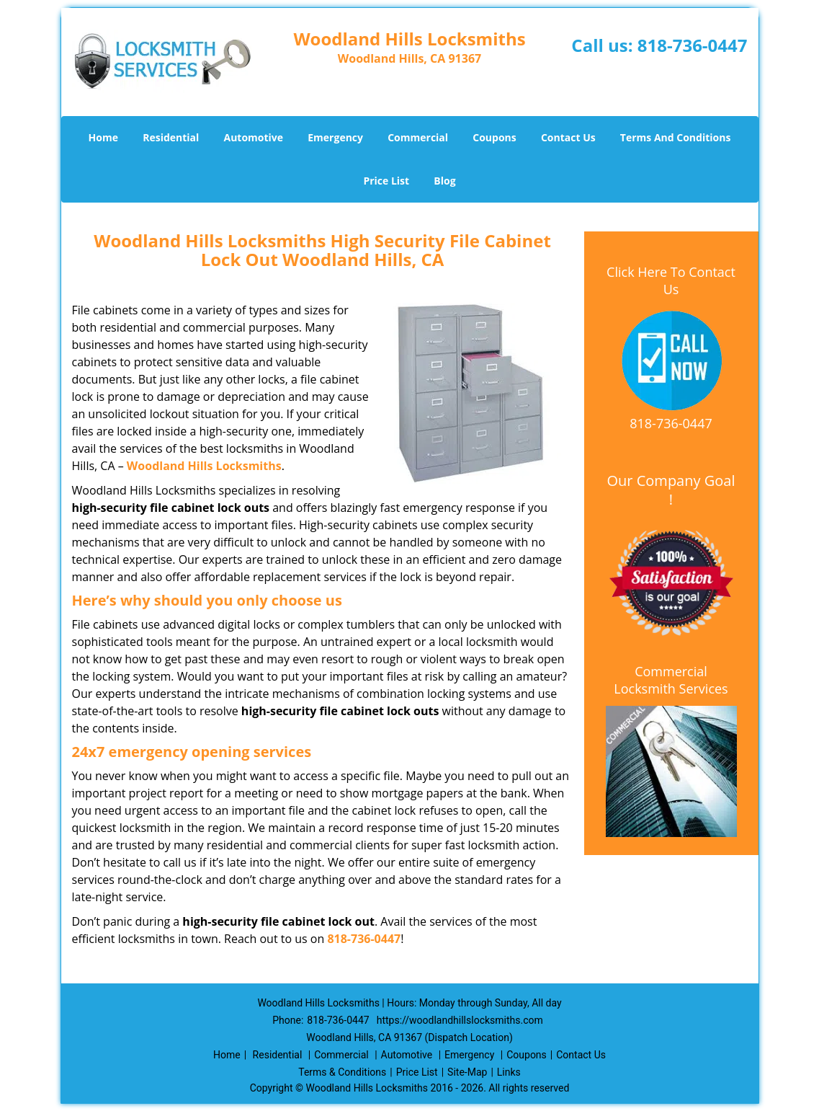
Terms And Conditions (675, 137)
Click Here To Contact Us (671, 280)
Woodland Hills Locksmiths (204, 466)
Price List (386, 180)
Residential (171, 137)
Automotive (253, 137)
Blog (444, 180)
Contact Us (568, 137)
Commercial (418, 137)
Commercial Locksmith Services (671, 680)
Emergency (335, 137)
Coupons (494, 137)
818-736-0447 (692, 45)
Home (103, 137)
